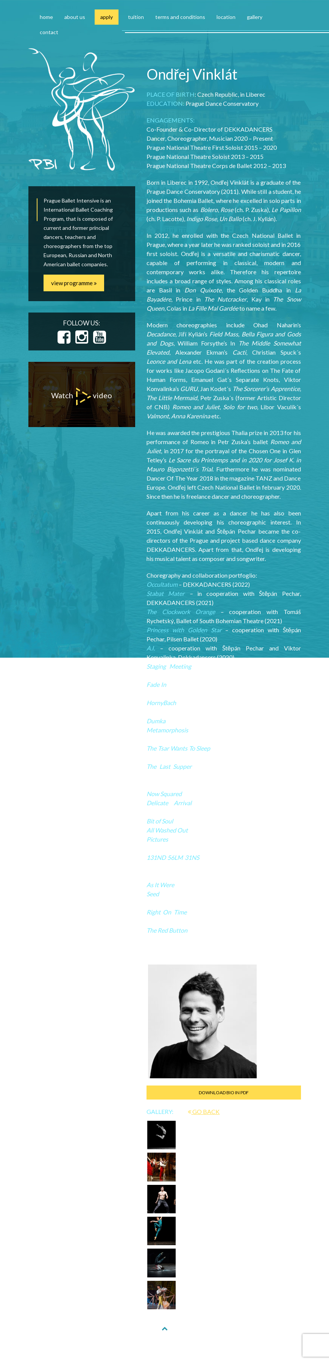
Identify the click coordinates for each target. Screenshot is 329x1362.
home (46, 17)
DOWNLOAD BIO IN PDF (224, 1092)
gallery (254, 17)
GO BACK (204, 1111)
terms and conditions (180, 17)
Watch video (81, 396)
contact (49, 32)
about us (74, 17)
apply (106, 17)
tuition (136, 17)
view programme (74, 283)
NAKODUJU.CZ (222, 1347)
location (226, 17)
